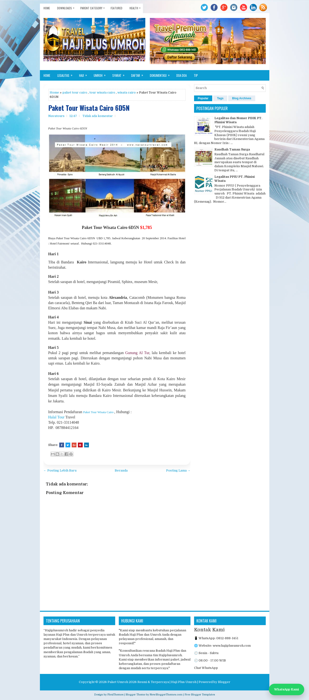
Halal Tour (56, 417)
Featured (116, 8)
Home (46, 8)
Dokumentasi (161, 74)
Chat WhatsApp (206, 668)
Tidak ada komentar (97, 116)
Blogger (224, 682)
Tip (196, 75)
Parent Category (93, 7)
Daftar (138, 74)
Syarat (120, 74)
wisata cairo (126, 92)
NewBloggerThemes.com (166, 694)
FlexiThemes (115, 694)
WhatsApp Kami (286, 689)
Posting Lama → (178, 470)
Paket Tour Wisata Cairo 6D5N (89, 108)
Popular (203, 98)
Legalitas (66, 74)
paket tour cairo (74, 92)
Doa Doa (181, 75)
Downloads (67, 7)
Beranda (121, 470)
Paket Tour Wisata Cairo (98, 412)
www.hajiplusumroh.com (232, 645)
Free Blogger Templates (199, 694)
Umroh (101, 74)
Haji (84, 74)
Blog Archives (241, 98)
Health (136, 7)
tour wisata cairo (102, 92)
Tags (220, 98)
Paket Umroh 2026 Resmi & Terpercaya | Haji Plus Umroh (152, 682)
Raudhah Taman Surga (232, 149)
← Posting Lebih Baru (59, 470)
